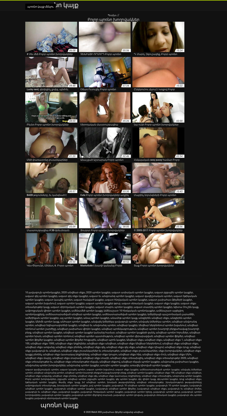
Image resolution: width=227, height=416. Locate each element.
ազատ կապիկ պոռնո (59, 299)
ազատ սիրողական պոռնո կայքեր (72, 307)
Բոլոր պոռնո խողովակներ (40, 379)
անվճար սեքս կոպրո (104, 354)
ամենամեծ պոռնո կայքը (87, 310)
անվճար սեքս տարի (96, 358)
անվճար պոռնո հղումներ (172, 332)
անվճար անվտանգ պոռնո (49, 372)
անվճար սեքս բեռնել (69, 347)
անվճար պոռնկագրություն (118, 328)
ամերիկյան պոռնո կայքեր (42, 318)
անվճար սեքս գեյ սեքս (120, 347)
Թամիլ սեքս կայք (69, 382)
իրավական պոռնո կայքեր (72, 385)
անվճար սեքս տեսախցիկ (126, 358)
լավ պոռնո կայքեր (99, 385)
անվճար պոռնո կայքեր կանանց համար (89, 332)
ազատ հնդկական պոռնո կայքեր (126, 299)
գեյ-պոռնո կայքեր (167, 379)
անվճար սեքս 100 (164, 372)
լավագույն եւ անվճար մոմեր (184, 388)
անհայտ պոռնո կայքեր (75, 321)
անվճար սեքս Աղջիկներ (70, 343)
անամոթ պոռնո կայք (123, 318)
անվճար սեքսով (109, 361)
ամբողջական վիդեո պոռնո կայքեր (47, 310)
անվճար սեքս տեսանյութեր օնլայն (76, 361)
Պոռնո (112, 15)
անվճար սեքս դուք (177, 347)
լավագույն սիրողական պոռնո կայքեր (55, 398)
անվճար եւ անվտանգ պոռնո (97, 325)
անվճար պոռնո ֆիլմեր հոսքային (75, 339)
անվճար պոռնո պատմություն (93, 336)
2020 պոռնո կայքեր (98, 292)
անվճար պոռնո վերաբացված (133, 336)
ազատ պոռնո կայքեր (71, 303)
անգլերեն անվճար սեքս (153, 318)
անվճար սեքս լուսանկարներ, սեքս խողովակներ (151, 350)
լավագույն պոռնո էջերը (138, 392)
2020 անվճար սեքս (73, 292)
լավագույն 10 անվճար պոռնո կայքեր (133, 385)
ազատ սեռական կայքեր (137, 303)
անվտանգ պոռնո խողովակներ (45, 365)
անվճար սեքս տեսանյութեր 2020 (165, 358)
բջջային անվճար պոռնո (72, 379)
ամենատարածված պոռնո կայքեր (124, 314)
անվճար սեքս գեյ (94, 347)
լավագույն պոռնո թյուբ (166, 392)
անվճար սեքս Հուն (154, 354)
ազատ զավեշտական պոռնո (153, 296)
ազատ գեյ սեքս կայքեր (73, 296)
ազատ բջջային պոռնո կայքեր (173, 292)
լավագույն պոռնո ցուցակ (128, 395)
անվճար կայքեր (127, 325)
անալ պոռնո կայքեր (96, 318)
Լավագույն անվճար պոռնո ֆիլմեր (116, 388)
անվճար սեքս (153, 339)
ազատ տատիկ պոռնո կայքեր (153, 307)
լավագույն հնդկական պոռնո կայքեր (101, 392)
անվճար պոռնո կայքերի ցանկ (135, 332)
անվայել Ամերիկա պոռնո (154, 321)
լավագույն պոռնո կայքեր (56, 395)
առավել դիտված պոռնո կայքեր (150, 365)
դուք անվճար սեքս (190, 379)
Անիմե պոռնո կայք (47, 321)
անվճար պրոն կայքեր (111, 339)
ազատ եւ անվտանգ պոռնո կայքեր (111, 296)
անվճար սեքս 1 (173, 339)
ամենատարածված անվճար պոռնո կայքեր (73, 314)
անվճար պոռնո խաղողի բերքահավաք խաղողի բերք (95, 372)
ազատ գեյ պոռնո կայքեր (41, 296)
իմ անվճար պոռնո (93, 382)
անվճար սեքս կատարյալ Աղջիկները (66, 354)
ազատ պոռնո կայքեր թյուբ (103, 303)
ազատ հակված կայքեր (89, 299)
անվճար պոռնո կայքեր (47, 332)
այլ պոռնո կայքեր (71, 318)
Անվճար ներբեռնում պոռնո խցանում (162, 325)
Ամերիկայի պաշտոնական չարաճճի (170, 314)
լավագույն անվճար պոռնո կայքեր (74, 388)
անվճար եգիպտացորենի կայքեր (56, 325)
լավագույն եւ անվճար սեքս (41, 392)
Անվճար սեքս (134, 339)
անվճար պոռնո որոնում (57, 336)
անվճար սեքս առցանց (39, 347)
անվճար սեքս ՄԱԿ (179, 354)
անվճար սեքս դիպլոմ (150, 347)
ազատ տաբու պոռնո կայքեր (114, 307)
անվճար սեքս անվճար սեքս (180, 343)
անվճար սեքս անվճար (101, 343)
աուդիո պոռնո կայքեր (114, 365)
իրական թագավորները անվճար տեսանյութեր (135, 382)
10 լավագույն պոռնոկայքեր (42, 292)
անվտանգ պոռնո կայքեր (83, 365)
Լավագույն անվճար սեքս (151, 388)
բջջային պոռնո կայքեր (100, 379)
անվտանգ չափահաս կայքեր (179, 361)
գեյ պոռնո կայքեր (126, 379)
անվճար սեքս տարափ (67, 358)
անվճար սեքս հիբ (129, 354)
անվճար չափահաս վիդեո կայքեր (78, 328)
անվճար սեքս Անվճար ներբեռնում (139, 343)
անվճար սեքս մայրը (38, 358)
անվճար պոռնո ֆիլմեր (168, 336)
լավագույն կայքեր (68, 392)
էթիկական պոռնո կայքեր (41, 382)
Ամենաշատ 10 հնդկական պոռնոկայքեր (129, 310)
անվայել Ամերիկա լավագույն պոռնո (114, 321)
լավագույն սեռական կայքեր (160, 395)
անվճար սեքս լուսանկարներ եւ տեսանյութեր (90, 350)
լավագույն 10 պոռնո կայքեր (172, 385)
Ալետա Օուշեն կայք (185, 307)
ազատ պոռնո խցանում (40, 303)
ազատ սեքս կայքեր (167, 303)
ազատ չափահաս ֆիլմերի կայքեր (170, 299)
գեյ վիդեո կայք (147, 379)
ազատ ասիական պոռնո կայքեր (132, 292)
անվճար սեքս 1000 (42, 343)
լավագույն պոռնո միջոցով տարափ (92, 395)
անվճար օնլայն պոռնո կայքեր (140, 361)
